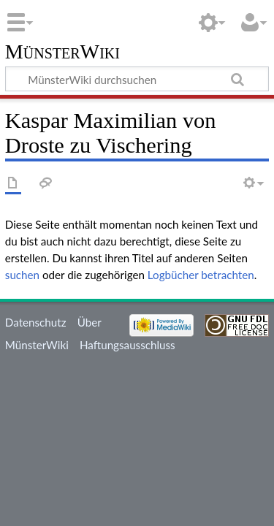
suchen (22, 274)
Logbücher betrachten (201, 274)
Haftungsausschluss (127, 344)
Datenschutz (35, 322)
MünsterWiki (62, 52)
